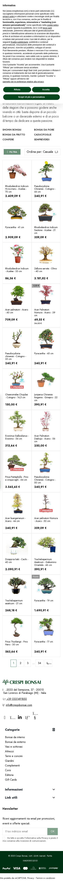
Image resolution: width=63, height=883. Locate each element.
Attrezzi (9, 751)
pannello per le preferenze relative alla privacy (23, 82)
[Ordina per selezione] (42, 152)
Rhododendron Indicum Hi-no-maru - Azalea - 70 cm (17, 189)
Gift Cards (11, 780)
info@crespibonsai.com (19, 705)
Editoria (9, 775)
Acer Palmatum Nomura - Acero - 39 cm (44, 312)
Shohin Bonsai (12, 129)
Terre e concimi (14, 756)
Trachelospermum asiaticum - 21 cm (14, 602)
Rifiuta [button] (17, 89)
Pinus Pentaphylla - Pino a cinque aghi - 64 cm (16, 478)
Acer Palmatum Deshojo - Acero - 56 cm (44, 438)
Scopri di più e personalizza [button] (31, 97)
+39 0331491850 (16, 699)
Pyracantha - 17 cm (43, 641)
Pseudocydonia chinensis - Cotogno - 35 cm (15, 356)
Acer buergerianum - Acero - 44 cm (15, 519)
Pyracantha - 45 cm (43, 353)
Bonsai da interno (15, 737)
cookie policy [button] (52, 25)
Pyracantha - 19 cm (43, 600)
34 (39, 663)
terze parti (47, 28)
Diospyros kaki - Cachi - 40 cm (16, 561)
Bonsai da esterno (15, 742)
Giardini (9, 761)
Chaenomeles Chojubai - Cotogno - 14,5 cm (16, 396)
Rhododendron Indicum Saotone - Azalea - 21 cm (46, 230)
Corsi (8, 770)
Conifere (8, 139)
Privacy (44, 838)
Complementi (12, 765)
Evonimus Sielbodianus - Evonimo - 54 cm (17, 437)
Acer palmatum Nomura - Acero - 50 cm (46, 519)
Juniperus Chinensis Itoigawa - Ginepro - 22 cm (45, 397)
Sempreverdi (42, 139)
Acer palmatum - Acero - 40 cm (16, 311)
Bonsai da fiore (44, 129)
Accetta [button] (46, 89)
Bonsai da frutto (14, 134)
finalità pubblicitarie (19, 42)
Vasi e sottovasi (14, 747)
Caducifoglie (42, 134)
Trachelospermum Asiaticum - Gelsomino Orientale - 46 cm (45, 562)
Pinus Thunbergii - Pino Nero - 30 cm (16, 643)
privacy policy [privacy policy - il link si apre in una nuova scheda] (9, 16)
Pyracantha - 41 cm (14, 227)
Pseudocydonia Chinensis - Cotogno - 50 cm (44, 479)
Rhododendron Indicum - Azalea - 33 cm (17, 270)
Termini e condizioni (45, 878)
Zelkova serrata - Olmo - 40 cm (45, 270)
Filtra (13, 152)
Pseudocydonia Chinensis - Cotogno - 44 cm (44, 189)
